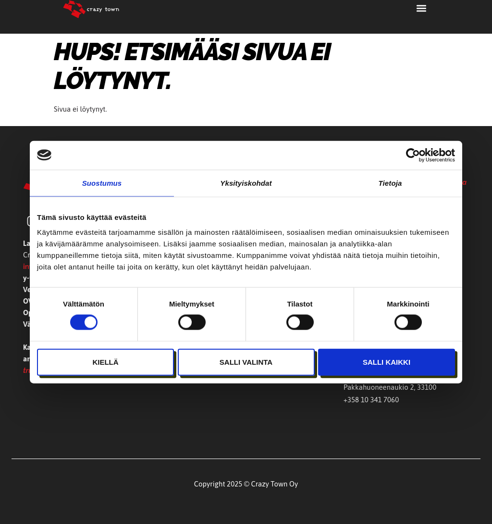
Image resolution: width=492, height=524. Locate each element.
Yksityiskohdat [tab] (245, 183)
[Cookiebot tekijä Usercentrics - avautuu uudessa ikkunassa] (413, 155)
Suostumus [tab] (102, 183)
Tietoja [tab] (390, 183)
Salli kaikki (386, 362)
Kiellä (105, 362)
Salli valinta (246, 362)
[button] (421, 8)
